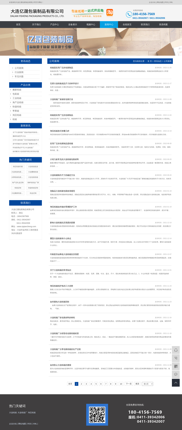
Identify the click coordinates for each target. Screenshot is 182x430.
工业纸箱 (17, 98)
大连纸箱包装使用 (17, 172)
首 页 (149, 61)
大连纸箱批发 (33, 167)
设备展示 (72, 24)
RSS (166, 2)
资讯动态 (158, 61)
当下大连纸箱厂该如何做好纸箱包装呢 (26, 132)
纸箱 (15, 119)
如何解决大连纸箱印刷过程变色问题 (26, 151)
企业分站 (152, 2)
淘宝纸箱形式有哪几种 (59, 131)
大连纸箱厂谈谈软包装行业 (61, 99)
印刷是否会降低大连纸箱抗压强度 (64, 254)
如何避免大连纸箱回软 (59, 302)
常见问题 (19, 76)
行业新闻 (19, 72)
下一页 (129, 384)
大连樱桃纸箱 (33, 172)
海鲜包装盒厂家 (33, 182)
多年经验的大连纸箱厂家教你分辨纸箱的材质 (26, 144)
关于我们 (36, 24)
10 (121, 384)
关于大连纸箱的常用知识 (60, 270)
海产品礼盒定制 (18, 182)
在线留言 (127, 24)
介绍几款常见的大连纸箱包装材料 (64, 159)
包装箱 (16, 94)
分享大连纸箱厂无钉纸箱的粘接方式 (26, 140)
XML (171, 2)
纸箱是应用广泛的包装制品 (61, 68)
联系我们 (145, 24)
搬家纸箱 (17, 90)
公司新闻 (19, 68)
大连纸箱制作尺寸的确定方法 (62, 175)
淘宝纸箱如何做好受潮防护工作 (63, 207)
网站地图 (160, 2)
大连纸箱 (13, 412)
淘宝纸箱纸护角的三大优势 (61, 286)
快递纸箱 (17, 106)
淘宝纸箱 (17, 115)
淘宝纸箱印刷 (18, 167)
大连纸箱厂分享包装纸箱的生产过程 (65, 349)
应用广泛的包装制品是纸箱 (61, 143)
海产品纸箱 (18, 102)
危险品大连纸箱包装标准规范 (62, 191)
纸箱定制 (18, 188)
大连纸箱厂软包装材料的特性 (62, 317)
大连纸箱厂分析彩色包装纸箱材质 (64, 333)
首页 (18, 24)
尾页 (137, 384)
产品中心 (54, 24)
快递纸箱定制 (33, 188)
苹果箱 (16, 111)
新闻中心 (109, 24)
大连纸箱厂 (22, 412)
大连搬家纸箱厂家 (17, 193)
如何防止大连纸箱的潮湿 (60, 365)
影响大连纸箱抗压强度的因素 (62, 223)
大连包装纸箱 (33, 177)
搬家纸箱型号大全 (19, 136)
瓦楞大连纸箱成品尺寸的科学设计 (64, 83)
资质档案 (163, 24)
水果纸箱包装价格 (17, 177)
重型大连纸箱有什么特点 (60, 238)
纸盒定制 (33, 193)
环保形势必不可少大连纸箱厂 (23, 148)
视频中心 (90, 24)
